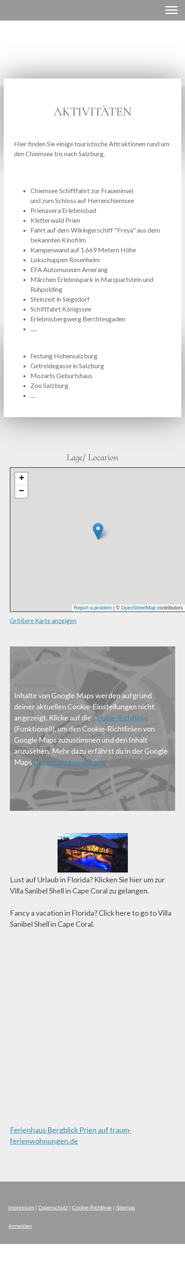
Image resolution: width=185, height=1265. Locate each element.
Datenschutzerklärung (69, 761)
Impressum (21, 1208)
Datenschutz (53, 1208)
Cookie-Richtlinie (120, 717)
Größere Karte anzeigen (43, 620)
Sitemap (125, 1208)
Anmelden (20, 1226)
